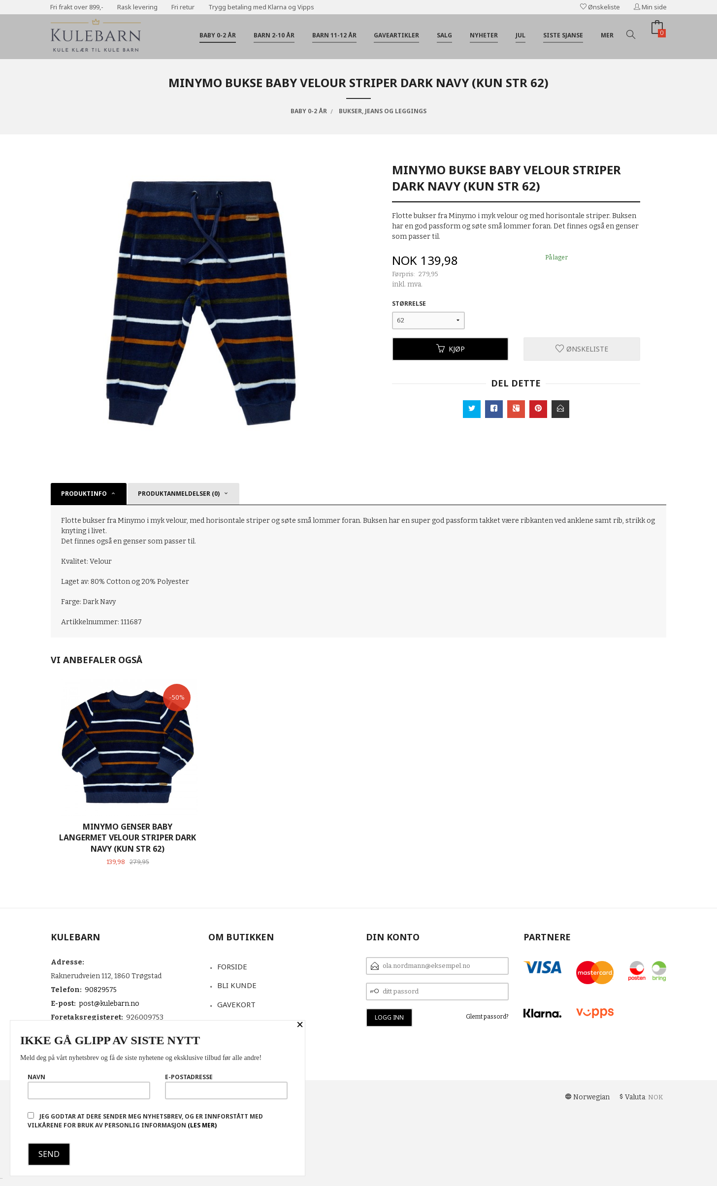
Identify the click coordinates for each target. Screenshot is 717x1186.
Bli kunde (237, 985)
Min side (650, 6)
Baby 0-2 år (217, 35)
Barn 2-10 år (274, 35)
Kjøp (450, 348)
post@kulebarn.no (109, 1003)
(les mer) (202, 1125)
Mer (607, 35)
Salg (444, 35)
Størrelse (409, 303)
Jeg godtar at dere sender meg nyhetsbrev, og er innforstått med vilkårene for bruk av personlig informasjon (145, 1120)
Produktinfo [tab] (84, 493)
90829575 (101, 990)
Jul (520, 35)
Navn (89, 1086)
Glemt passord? (487, 1016)
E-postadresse (226, 1086)
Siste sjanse (563, 35)
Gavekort (236, 1004)
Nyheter (484, 35)
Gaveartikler (396, 35)
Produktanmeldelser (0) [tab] (179, 493)
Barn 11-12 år (334, 35)
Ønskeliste (600, 6)
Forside (232, 966)
